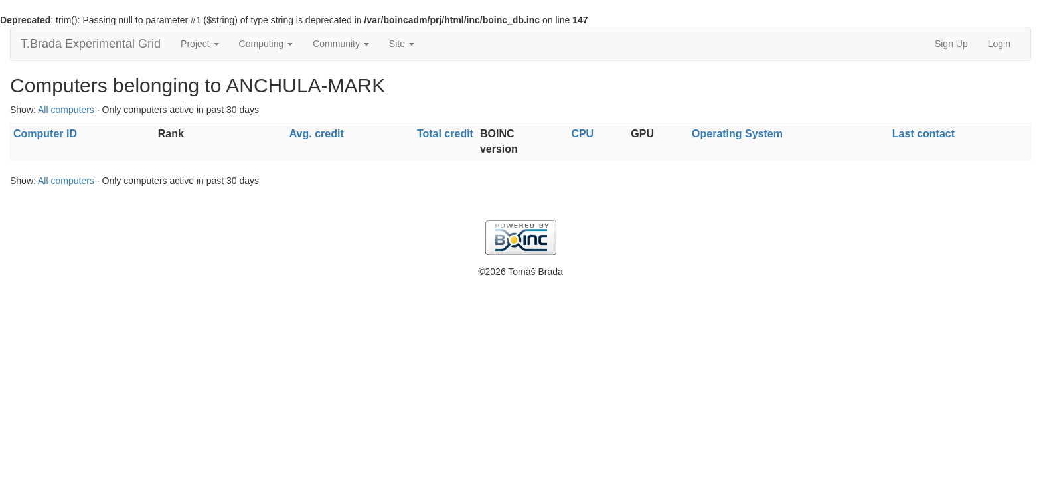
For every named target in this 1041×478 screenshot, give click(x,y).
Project (199, 44)
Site (401, 44)
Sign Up (951, 44)
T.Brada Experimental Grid (91, 43)
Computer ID (45, 133)
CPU (582, 133)
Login (999, 44)
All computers (66, 109)
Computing (266, 44)
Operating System (737, 133)
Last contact (923, 133)
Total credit (445, 133)
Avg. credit (316, 133)
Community (341, 44)
